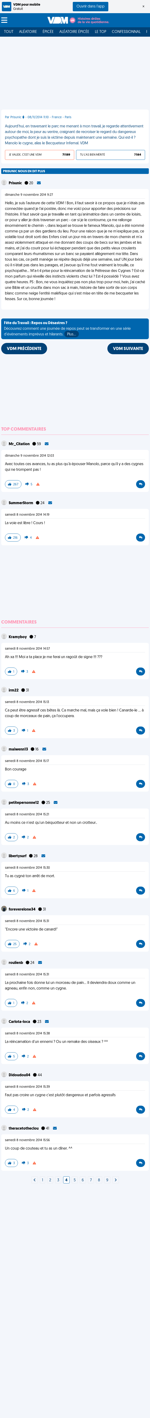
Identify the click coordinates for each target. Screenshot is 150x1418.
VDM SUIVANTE (128, 349)
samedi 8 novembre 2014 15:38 (27, 1033)
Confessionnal (126, 32)
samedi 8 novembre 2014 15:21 (27, 814)
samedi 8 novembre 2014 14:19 (27, 515)
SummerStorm (21, 503)
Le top (100, 32)
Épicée (48, 32)
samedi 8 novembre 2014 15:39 (27, 1087)
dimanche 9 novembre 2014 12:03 (29, 456)
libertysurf (18, 856)
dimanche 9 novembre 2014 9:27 (29, 195)
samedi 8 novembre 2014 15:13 (27, 702)
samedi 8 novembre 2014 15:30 (27, 868)
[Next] (35, 1180)
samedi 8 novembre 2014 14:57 (27, 649)
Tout (8, 32)
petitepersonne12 (24, 803)
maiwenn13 (19, 749)
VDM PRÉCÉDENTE (24, 349)
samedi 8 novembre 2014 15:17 (27, 761)
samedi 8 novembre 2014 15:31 (27, 921)
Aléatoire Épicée (74, 32)
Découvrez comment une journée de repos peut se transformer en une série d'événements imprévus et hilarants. (67, 329)
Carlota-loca (20, 1022)
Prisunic (16, 183)
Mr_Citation (19, 444)
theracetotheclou (24, 1129)
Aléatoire (28, 32)
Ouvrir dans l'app (91, 6)
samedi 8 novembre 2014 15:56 (27, 1140)
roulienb (16, 963)
